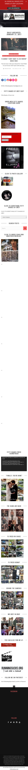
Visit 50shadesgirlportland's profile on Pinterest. (13, 681)
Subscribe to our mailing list (10, 134)
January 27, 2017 (18, 68)
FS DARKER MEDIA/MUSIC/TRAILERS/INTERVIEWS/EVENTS (14, 55)
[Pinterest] (10, 80)
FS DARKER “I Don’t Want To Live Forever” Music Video (14, 60)
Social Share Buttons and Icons (11, 767)
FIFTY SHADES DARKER (13, 53)
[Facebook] (2, 80)
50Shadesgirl (7, 68)
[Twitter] (5, 80)
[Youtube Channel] (16, 80)
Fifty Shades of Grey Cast (7, 95)
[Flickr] (13, 80)
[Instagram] (8, 80)
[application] (14, 464)
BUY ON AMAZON (14, 8)
